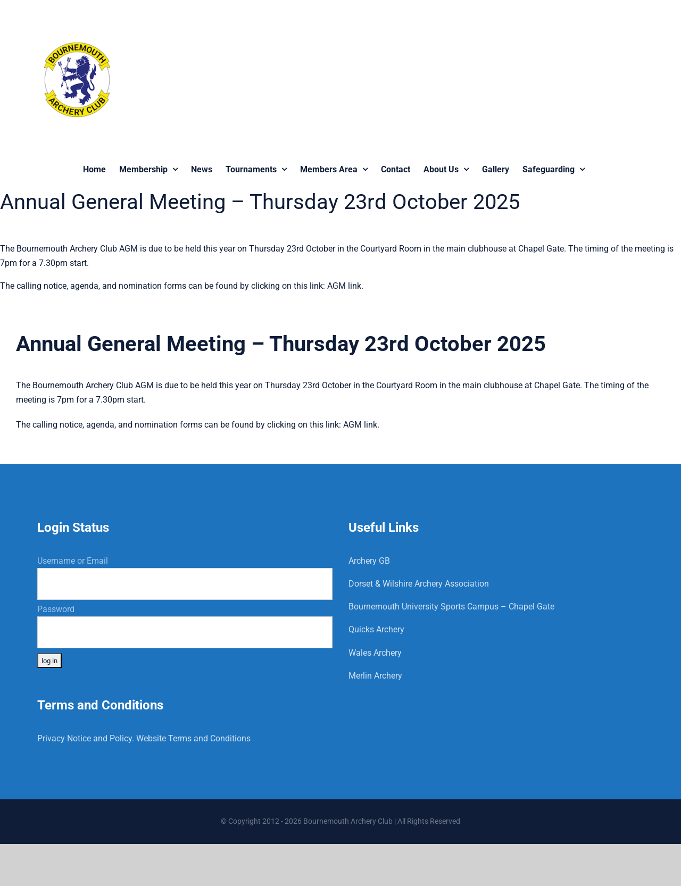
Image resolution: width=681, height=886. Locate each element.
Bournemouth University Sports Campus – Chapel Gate (451, 606)
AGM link (344, 286)
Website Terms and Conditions (193, 738)
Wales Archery (375, 653)
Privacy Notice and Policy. (85, 738)
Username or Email (72, 561)
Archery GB (369, 561)
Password (55, 609)
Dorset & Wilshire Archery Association (418, 584)
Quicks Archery (376, 629)
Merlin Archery (375, 676)
